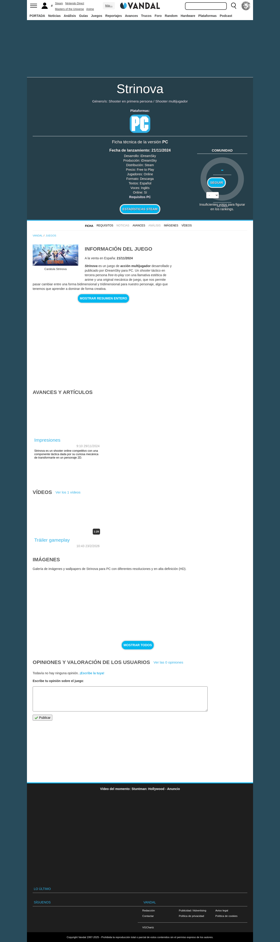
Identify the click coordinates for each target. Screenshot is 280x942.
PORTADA (37, 16)
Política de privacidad (191, 915)
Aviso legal (221, 910)
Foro (158, 16)
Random (171, 16)
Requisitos (105, 225)
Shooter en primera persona (131, 101)
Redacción (148, 910)
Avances (131, 16)
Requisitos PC (140, 197)
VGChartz (148, 927)
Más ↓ (108, 5)
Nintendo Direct (74, 3)
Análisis (70, 16)
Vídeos (187, 225)
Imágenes (171, 225)
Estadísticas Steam (140, 209)
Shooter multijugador (171, 101)
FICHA (89, 226)
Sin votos (222, 206)
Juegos (96, 16)
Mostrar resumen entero (103, 298)
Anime (90, 9)
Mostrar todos (138, 645)
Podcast (226, 16)
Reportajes (113, 16)
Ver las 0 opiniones (168, 662)
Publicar (42, 718)
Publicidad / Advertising (192, 910)
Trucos (146, 16)
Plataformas (207, 16)
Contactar (148, 915)
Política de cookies (226, 915)
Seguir (216, 182)
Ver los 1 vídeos (68, 492)
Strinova (139, 88)
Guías (83, 16)
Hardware (188, 16)
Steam (59, 3)
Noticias (54, 16)
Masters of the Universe (69, 9)
